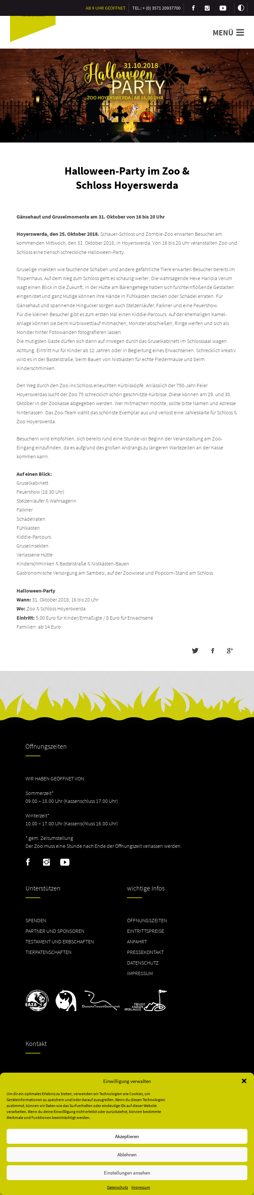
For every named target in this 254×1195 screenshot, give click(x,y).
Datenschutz (117, 1187)
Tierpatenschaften (48, 952)
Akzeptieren (127, 1136)
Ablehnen (127, 1154)
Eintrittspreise (145, 930)
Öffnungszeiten (147, 920)
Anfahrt (137, 941)
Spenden (35, 920)
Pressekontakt (145, 952)
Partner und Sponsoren (54, 930)
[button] (244, 1081)
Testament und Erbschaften (59, 941)
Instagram (46, 862)
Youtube (64, 862)
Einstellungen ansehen (127, 1173)
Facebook (28, 862)
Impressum (140, 1187)
